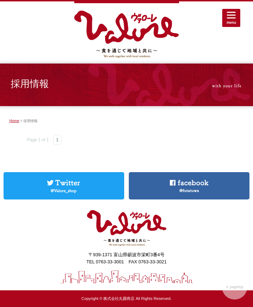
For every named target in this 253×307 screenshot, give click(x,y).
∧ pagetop (234, 287)
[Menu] (231, 18)
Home (14, 121)
